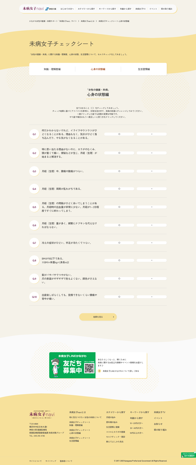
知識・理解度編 (52, 69)
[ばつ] (152, 134)
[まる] (119, 134)
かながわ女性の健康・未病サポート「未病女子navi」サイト (53, 21)
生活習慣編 (144, 69)
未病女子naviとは (87, 21)
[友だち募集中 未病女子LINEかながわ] (177, 439)
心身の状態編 (98, 69)
